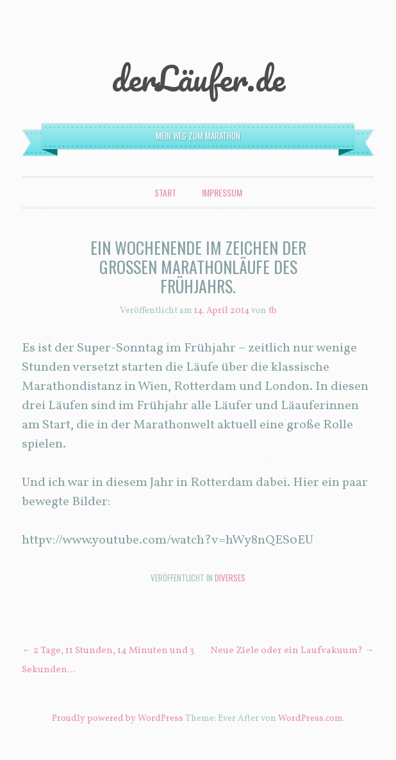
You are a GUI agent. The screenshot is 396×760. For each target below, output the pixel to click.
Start (165, 192)
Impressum (222, 192)
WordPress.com (310, 719)
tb (272, 311)
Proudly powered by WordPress (117, 719)
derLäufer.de (198, 78)
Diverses (230, 577)
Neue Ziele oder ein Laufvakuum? (292, 651)
